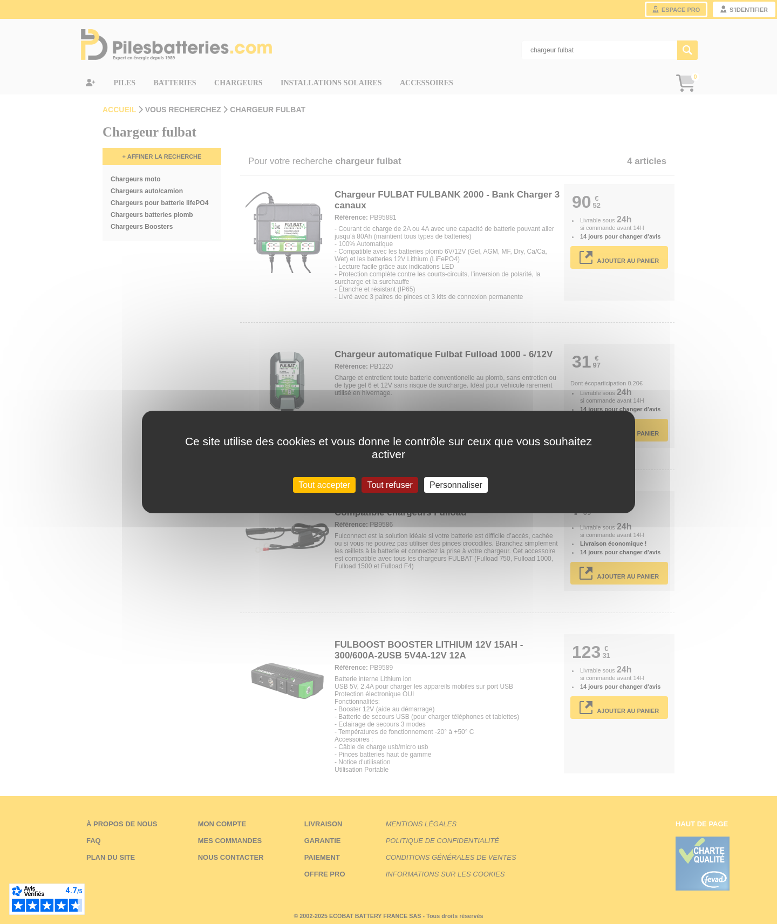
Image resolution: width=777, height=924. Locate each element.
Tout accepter (324, 485)
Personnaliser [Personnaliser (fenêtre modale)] (456, 485)
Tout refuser (389, 485)
